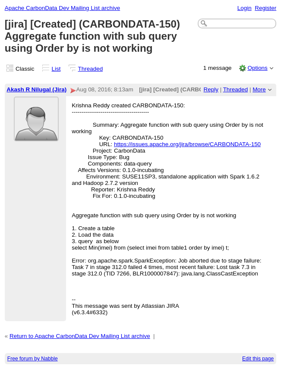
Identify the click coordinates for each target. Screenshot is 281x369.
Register (265, 8)
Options (257, 68)
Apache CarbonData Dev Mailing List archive (62, 8)
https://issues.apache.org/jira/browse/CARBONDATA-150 (187, 144)
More (259, 89)
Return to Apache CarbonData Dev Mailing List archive (79, 336)
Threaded (90, 69)
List (56, 69)
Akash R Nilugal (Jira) (36, 89)
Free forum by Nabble (32, 359)
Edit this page (258, 359)
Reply (211, 89)
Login (244, 8)
